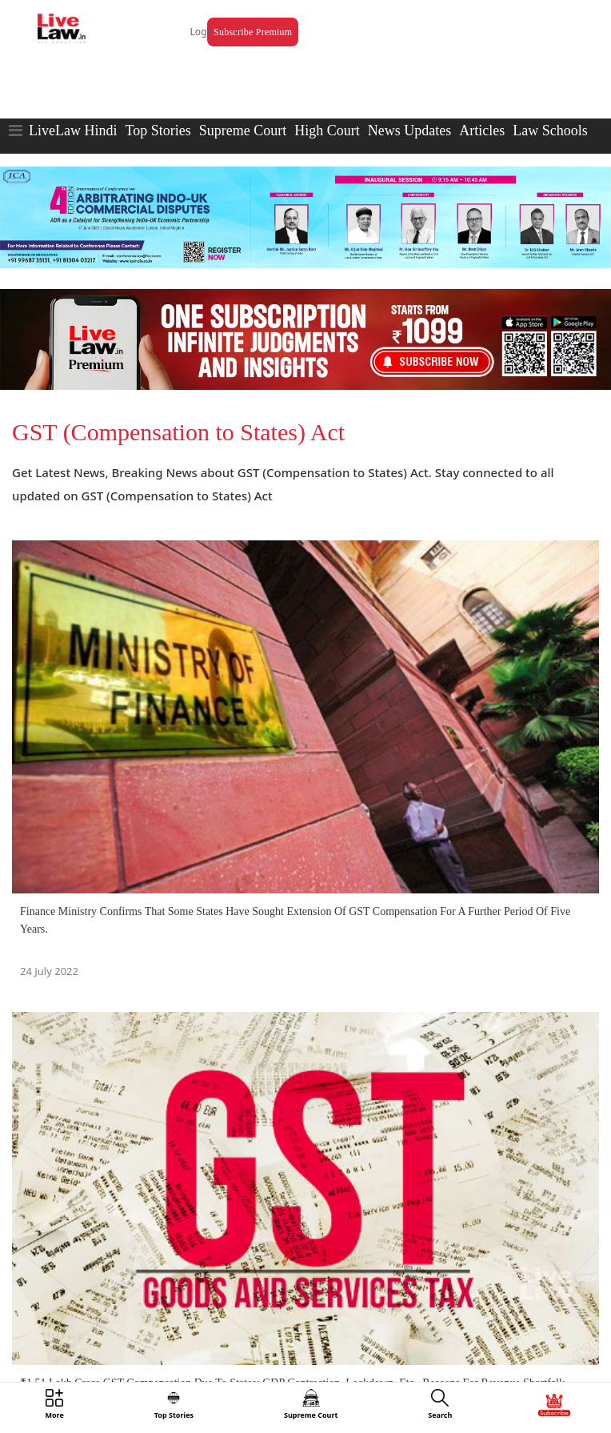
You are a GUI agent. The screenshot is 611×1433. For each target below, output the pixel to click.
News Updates (409, 130)
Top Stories (157, 130)
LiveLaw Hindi (73, 130)
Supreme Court (243, 130)
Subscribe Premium (253, 32)
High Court (327, 130)
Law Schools (550, 130)
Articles (482, 130)
